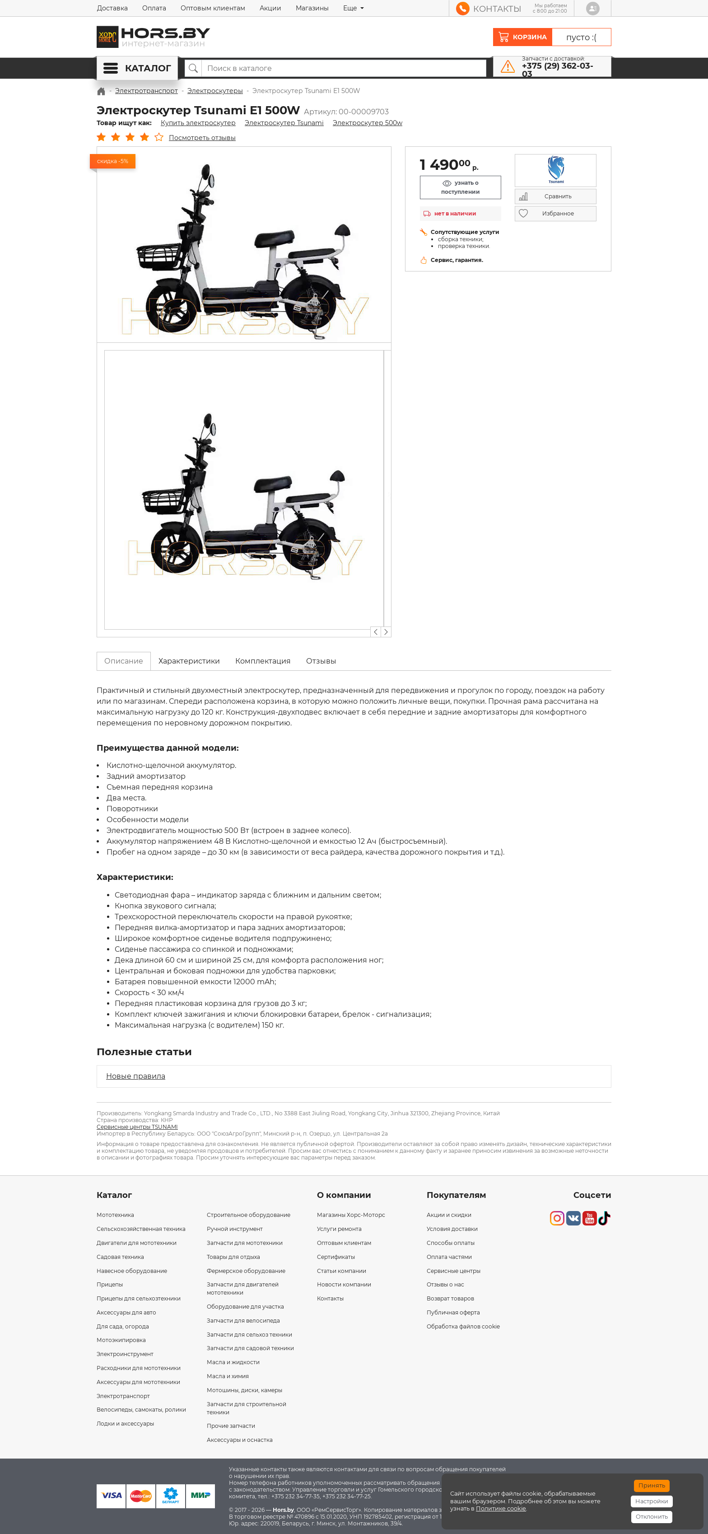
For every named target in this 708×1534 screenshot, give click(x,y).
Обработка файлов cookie (463, 1326)
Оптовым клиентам (213, 8)
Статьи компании (341, 1270)
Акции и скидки (449, 1214)
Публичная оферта (453, 1312)
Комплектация (263, 661)
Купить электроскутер (198, 123)
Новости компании (344, 1284)
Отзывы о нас (445, 1284)
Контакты (330, 1298)
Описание (123, 661)
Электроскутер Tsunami (284, 123)
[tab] (124, 661)
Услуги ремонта (339, 1228)
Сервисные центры (453, 1270)
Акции (270, 8)
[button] (375, 632)
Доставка (112, 8)
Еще (351, 8)
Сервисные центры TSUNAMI (137, 1126)
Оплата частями (449, 1256)
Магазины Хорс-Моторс (351, 1214)
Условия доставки (452, 1228)
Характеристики (189, 661)
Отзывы (321, 661)
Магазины (312, 8)
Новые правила (135, 1076)
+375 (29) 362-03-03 (557, 70)
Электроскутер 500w (367, 123)
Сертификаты (336, 1256)
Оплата (154, 8)
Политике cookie (501, 1508)
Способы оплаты (451, 1242)
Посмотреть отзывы (202, 138)
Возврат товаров (450, 1298)
